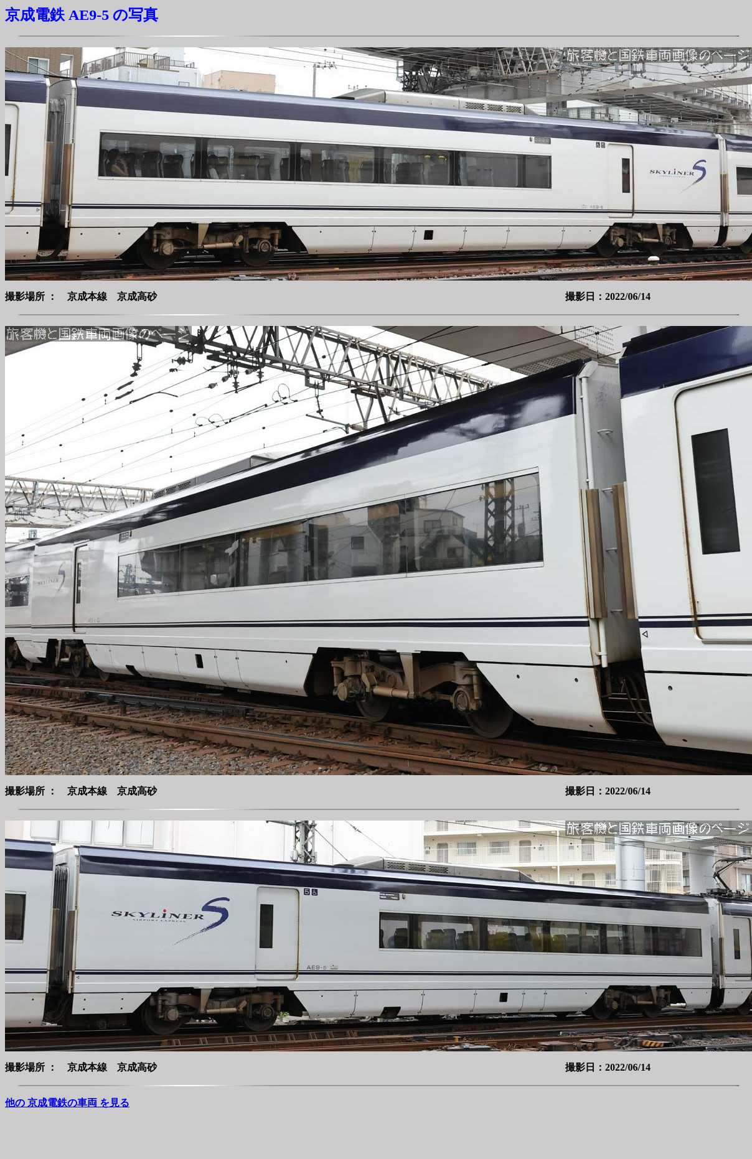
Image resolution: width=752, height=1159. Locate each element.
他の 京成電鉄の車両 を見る (67, 1102)
